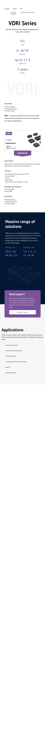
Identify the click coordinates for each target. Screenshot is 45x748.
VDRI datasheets (11, 107)
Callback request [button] (22, 312)
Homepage (7, 8)
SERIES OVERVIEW (27, 12)
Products (15, 8)
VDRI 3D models (11, 110)
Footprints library (12, 109)
